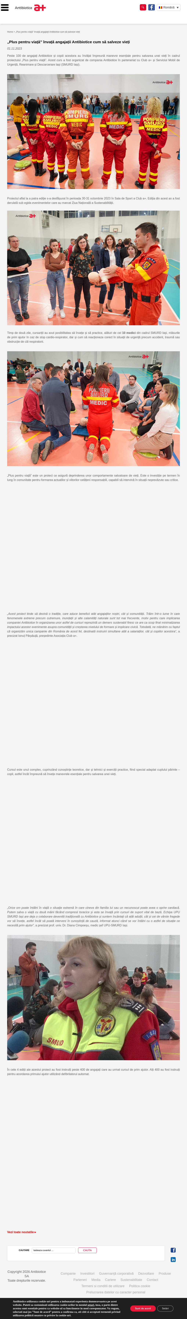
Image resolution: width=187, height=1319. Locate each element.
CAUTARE (24, 1250)
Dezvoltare (146, 1273)
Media (95, 1280)
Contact (152, 1280)
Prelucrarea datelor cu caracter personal (115, 1292)
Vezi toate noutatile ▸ (21, 1232)
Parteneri (80, 1280)
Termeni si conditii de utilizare (103, 1286)
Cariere (110, 1280)
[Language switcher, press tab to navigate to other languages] (169, 7)
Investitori (87, 1273)
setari (90, 1304)
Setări (164, 1308)
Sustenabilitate (131, 1280)
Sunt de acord (140, 1308)
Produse (165, 1273)
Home (10, 32)
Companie (68, 1273)
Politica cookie (139, 1286)
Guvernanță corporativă (116, 1273)
